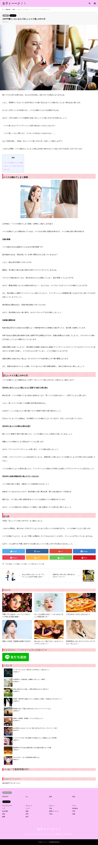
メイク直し (24, 564)
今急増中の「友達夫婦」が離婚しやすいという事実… (29, 679)
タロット (52, 805)
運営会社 (59, 834)
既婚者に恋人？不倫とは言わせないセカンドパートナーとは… (32, 708)
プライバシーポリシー (47, 834)
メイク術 (31, 564)
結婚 (73, 814)
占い (27, 796)
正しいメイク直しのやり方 (13, 166)
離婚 (3, 816)
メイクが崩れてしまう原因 (13, 163)
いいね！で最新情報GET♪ (16, 769)
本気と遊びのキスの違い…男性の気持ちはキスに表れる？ (31, 689)
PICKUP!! (5, 796)
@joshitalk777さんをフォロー (11, 783)
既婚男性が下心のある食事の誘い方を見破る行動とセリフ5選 (32, 747)
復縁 (27, 811)
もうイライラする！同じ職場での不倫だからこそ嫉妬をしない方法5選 (35, 738)
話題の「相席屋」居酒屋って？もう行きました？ (28, 718)
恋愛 (50, 796)
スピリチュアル (7, 805)
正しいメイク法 (39, 564)
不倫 (50, 808)
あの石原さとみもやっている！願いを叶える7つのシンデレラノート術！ (35, 728)
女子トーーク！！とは (32, 834)
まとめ (6, 169)
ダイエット (29, 805)
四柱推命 (75, 808)
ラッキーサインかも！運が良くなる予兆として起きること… (31, 669)
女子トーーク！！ (49, 829)
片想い (51, 814)
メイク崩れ (16, 564)
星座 (3, 814)
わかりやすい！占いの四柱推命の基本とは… (27, 757)
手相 (73, 811)
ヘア (3, 808)
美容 (6, 15)
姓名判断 (5, 811)
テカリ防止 (8, 564)
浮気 (27, 814)
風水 (27, 816)
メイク (13, 15)
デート (74, 805)
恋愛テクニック (54, 811)
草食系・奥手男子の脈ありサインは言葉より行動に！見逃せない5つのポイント (37, 699)
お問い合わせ (67, 834)
